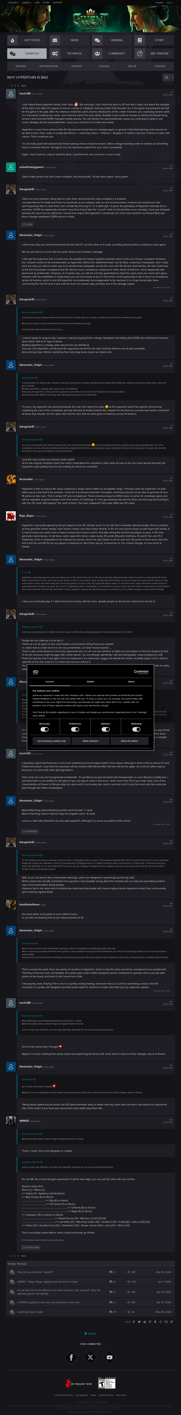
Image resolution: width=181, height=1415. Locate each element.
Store (46, 2)
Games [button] (25, 2)
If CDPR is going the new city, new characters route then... (50, 1305)
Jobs (36, 2)
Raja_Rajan (27, 515)
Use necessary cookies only (51, 741)
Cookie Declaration (106, 1395)
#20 (166, 1124)
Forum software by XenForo (90, 1412)
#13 (166, 757)
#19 (166, 1070)
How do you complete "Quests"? (36, 1275)
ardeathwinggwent (32, 167)
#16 (166, 908)
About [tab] (131, 681)
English (90, 1333)
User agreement (81, 1395)
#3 (166, 189)
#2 (166, 167)
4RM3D (25, 1124)
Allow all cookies (129, 741)
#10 (166, 559)
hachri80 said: (28, 1083)
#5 (166, 299)
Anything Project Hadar (31, 1315)
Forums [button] (12, 2)
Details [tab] (90, 681)
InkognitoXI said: (29, 378)
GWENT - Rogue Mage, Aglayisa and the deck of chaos (48, 1285)
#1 (166, 93)
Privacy (93, 1395)
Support (57, 2)
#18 (166, 1006)
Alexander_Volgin (31, 235)
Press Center (121, 1395)
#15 (166, 846)
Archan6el (27, 479)
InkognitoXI (27, 189)
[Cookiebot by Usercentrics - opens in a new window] (136, 672)
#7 (166, 427)
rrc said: (26, 572)
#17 (166, 934)
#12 (166, 685)
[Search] (166, 77)
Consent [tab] (50, 681)
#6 (166, 365)
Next (23, 86)
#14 (166, 804)
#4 (166, 235)
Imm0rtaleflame (30, 908)
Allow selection (90, 741)
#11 (166, 614)
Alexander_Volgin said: (32, 312)
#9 (166, 516)
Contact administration (64, 1395)
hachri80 (26, 93)
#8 (166, 479)
